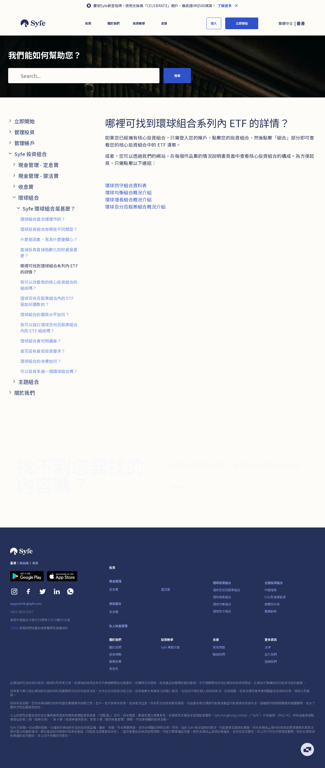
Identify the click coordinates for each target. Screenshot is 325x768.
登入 (214, 23)
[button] (88, 23)
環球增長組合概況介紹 (128, 199)
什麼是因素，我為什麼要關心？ (48, 239)
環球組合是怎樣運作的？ (42, 219)
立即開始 (242, 23)
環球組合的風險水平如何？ (44, 314)
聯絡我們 (178, 490)
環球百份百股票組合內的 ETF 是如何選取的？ (47, 301)
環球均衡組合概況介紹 (128, 192)
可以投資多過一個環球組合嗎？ (48, 371)
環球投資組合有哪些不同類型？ (48, 229)
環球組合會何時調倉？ (40, 341)
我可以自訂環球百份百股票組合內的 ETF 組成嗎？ (48, 327)
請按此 (14, 628)
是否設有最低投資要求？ (42, 351)
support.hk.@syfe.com (26, 604)
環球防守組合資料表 (126, 185)
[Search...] (83, 75)
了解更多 (224, 5)
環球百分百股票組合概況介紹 (135, 206)
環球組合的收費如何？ (40, 361)
